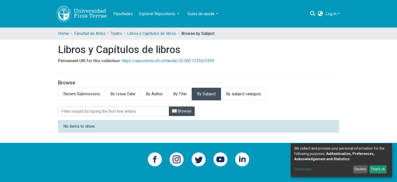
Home (63, 33)
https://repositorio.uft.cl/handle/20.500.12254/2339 (168, 60)
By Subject (206, 94)
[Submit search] (312, 14)
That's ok (378, 169)
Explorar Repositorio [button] (157, 13)
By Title (180, 94)
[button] (320, 14)
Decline (360, 169)
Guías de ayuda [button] (201, 13)
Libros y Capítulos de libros (151, 33)
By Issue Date (122, 94)
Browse (181, 111)
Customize (303, 169)
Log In (331, 13)
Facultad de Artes (89, 33)
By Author (154, 94)
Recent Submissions (81, 94)
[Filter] (113, 111)
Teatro (116, 33)
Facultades (123, 13)
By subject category (243, 94)
